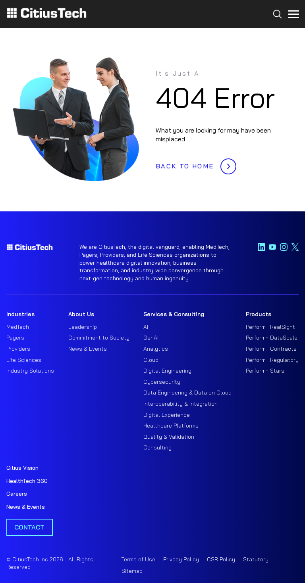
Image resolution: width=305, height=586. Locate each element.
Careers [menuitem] (16, 493)
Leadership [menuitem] (82, 326)
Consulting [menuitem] (157, 447)
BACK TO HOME (194, 164)
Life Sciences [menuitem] (23, 359)
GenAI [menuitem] (150, 337)
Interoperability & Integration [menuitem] (180, 403)
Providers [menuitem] (18, 348)
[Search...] (275, 28)
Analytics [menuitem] (155, 348)
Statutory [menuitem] (255, 559)
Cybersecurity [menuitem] (161, 381)
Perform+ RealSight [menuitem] (270, 326)
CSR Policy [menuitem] (221, 559)
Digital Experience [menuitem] (166, 414)
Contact (29, 527)
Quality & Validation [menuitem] (168, 436)
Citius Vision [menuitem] (22, 467)
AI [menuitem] (145, 326)
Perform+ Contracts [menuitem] (271, 348)
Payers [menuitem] (15, 337)
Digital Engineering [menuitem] (167, 370)
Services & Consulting (173, 314)
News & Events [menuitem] (87, 348)
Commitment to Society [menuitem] (98, 337)
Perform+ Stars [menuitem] (265, 370)
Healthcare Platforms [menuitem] (171, 425)
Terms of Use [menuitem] (138, 559)
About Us (81, 314)
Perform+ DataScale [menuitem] (271, 337)
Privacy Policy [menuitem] (181, 559)
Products (258, 314)
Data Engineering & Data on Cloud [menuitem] (187, 392)
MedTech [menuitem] (17, 326)
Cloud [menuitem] (150, 359)
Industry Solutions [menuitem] (30, 370)
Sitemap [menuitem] (132, 570)
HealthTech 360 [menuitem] (27, 480)
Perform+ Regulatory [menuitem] (272, 359)
